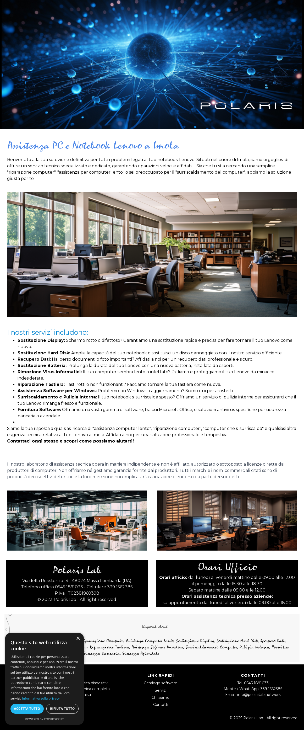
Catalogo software (160, 683)
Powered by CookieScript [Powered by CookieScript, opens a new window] (44, 719)
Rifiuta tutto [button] (62, 708)
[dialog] (44, 679)
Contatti (160, 704)
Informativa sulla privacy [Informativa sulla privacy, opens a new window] (41, 698)
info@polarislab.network (259, 694)
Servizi (161, 690)
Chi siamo (160, 697)
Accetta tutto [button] (27, 708)
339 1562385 (271, 688)
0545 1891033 (256, 683)
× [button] (78, 639)
